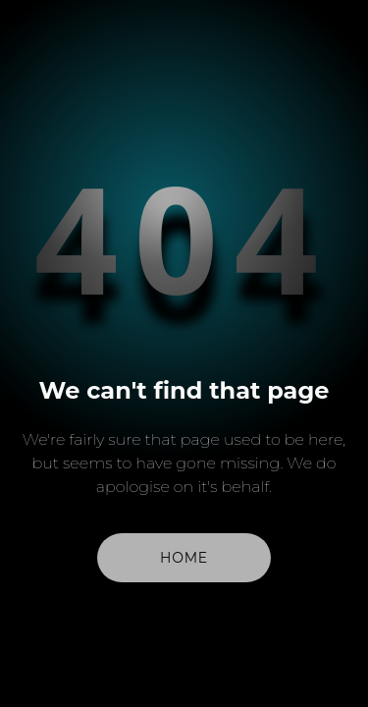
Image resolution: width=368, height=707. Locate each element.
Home (184, 558)
